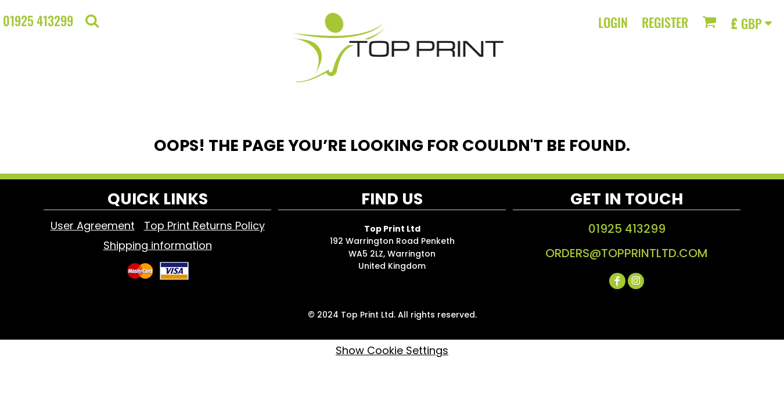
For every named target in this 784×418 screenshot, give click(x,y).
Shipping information (157, 245)
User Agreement (93, 225)
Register (665, 22)
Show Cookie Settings (392, 350)
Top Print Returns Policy (204, 225)
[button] (92, 20)
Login (613, 22)
